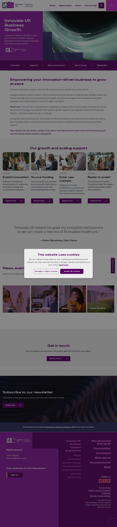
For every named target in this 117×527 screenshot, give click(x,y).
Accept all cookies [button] (72, 271)
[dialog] (58, 263)
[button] (46, 271)
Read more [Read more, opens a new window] (63, 265)
